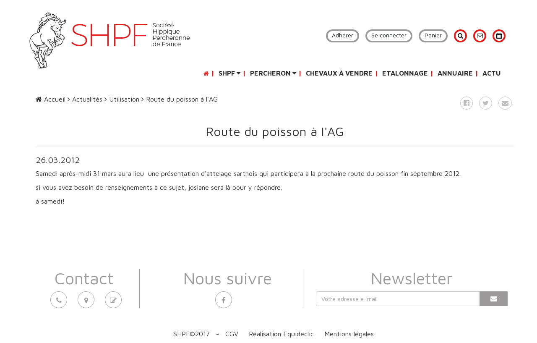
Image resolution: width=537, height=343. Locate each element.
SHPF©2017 (191, 334)
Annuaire (455, 73)
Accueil (50, 99)
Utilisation (121, 99)
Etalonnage (405, 73)
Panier (433, 35)
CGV (231, 334)
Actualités (85, 99)
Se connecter (389, 35)
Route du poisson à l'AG (179, 99)
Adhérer (342, 35)
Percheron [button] (273, 73)
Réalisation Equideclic (281, 334)
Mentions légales (349, 334)
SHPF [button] (229, 73)
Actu (491, 73)
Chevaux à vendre (339, 73)
